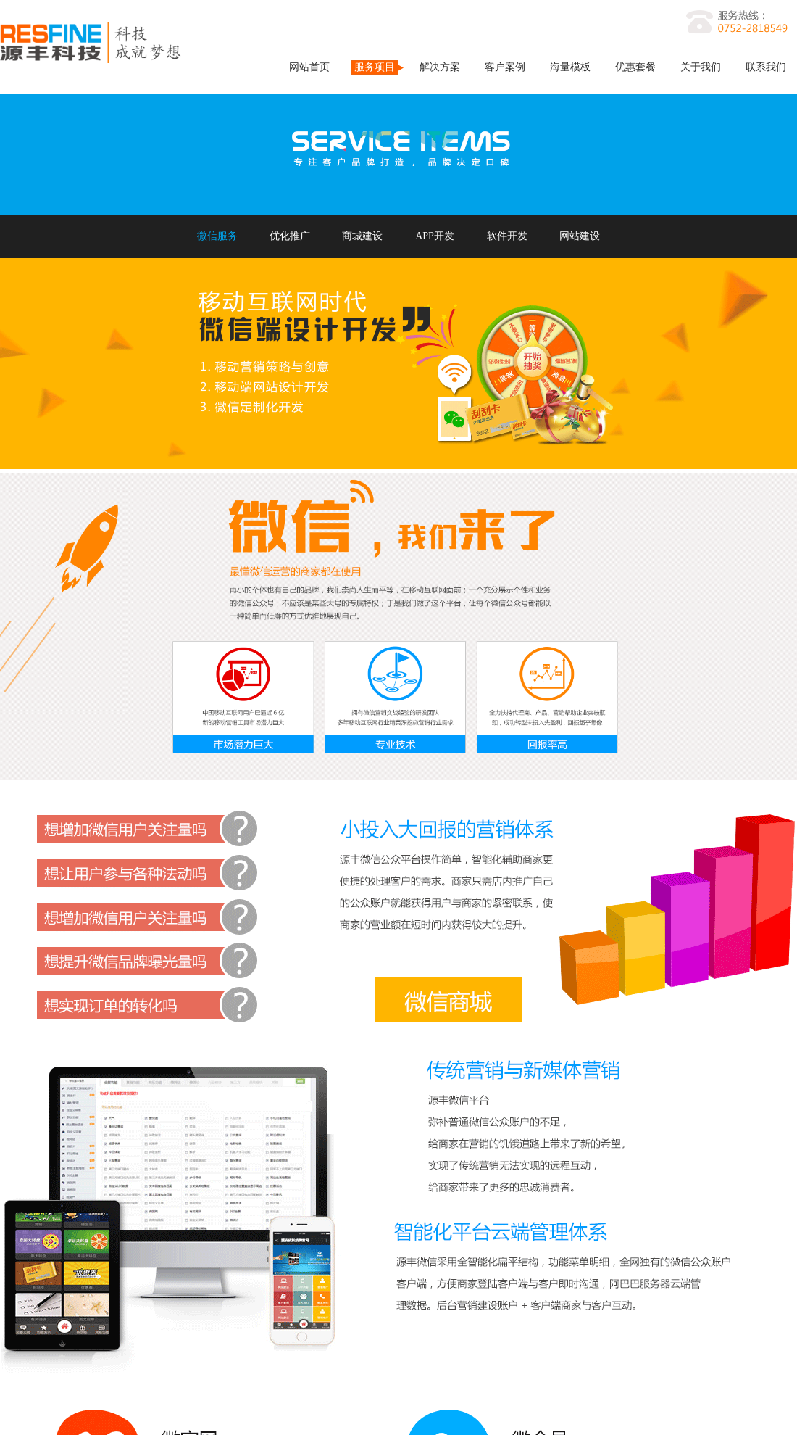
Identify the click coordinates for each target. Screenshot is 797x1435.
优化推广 (290, 236)
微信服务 (217, 236)
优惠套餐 (635, 67)
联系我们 (766, 67)
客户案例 (505, 67)
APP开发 (434, 236)
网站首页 (309, 67)
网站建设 (579, 236)
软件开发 (507, 236)
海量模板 (570, 67)
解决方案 (440, 67)
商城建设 (362, 236)
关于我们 (700, 67)
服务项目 (374, 67)
